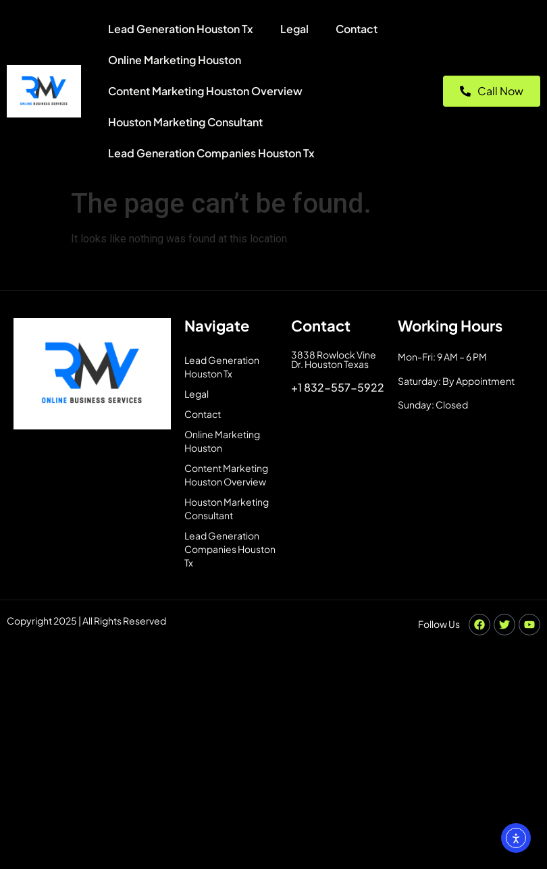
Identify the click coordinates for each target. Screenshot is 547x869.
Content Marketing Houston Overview (205, 91)
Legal (294, 29)
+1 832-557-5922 (337, 387)
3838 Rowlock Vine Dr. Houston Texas (333, 359)
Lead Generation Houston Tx (180, 29)
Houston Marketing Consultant (185, 122)
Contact (356, 29)
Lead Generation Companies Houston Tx (211, 153)
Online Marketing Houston (174, 60)
